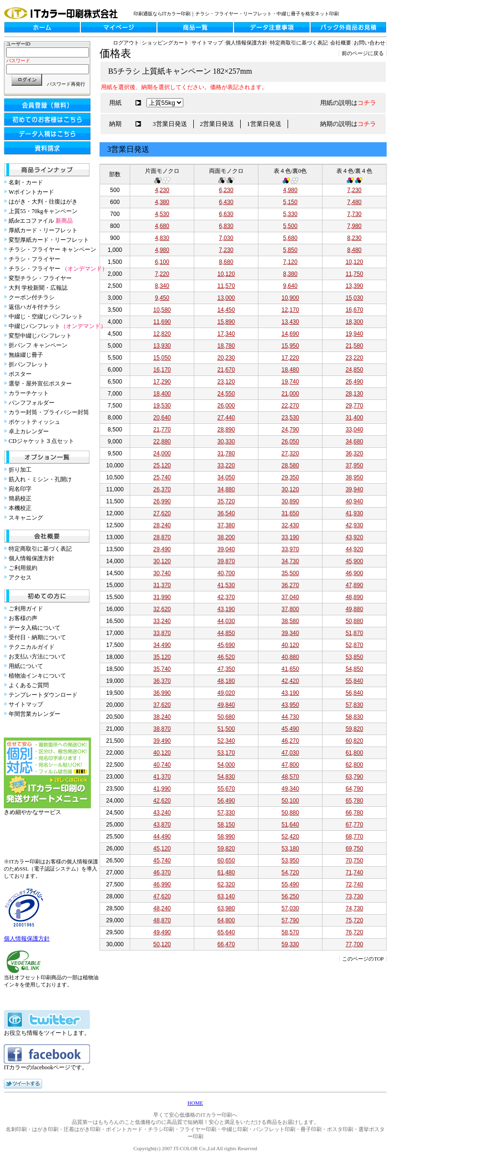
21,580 (354, 345)
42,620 (162, 800)
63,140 (226, 896)
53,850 (354, 657)
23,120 (226, 381)
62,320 (226, 884)
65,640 (226, 932)
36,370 (162, 681)
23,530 (290, 417)
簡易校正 (20, 498)
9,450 (162, 297)
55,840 (354, 681)
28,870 (162, 537)
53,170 (226, 752)
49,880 (354, 609)
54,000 (226, 764)
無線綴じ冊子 (26, 354)
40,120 (290, 645)
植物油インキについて (37, 675)
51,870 (354, 633)
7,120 (290, 262)
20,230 (226, 357)
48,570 (290, 776)
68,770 (354, 836)
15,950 (290, 345)
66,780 (354, 812)
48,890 (354, 597)
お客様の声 (23, 618)
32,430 (290, 525)
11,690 (162, 321)
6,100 (162, 262)
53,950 (290, 860)
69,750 (354, 848)
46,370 (162, 872)
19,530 (162, 405)
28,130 (354, 393)
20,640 (162, 417)
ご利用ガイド (26, 608)
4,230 (162, 190)
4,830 (162, 238)
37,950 (354, 465)
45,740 (162, 860)
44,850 (226, 633)
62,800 (354, 764)
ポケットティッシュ (34, 422)
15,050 (162, 357)
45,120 (162, 848)
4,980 (290, 190)
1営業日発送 (264, 123)
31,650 (290, 513)
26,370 (162, 489)
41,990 (162, 788)
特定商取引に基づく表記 (40, 548)
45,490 (290, 728)
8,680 (226, 262)
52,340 (226, 740)
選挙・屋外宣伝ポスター (40, 383)
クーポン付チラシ (32, 297)
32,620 (162, 609)
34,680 (354, 441)
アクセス (20, 577)
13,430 (290, 321)
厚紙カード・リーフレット (43, 230)
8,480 (354, 250)
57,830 (354, 705)
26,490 (354, 381)
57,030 (290, 908)
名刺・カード (26, 182)
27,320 (290, 453)
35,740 (162, 669)
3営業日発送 (170, 123)
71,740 (354, 872)
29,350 (290, 477)
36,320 (354, 453)
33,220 (226, 465)
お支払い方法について (37, 656)
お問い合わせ (369, 42)
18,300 (354, 321)
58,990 (226, 836)
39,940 (354, 489)
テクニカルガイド (32, 647)
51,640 (290, 824)
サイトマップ (26, 704)
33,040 (354, 429)
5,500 (290, 226)
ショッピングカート (165, 42)
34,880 (226, 489)
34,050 (226, 477)
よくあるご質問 (29, 685)
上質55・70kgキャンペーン (43, 211)
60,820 (354, 740)
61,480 (226, 872)
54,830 (226, 776)
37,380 (226, 525)
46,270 (290, 740)
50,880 (354, 621)
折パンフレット (29, 364)
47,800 (290, 764)
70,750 (354, 860)
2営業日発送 (217, 123)
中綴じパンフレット (57, 326)
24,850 (354, 369)
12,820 (162, 333)
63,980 (226, 908)
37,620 (162, 705)
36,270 (290, 585)
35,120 (162, 657)
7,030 (226, 238)
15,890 (226, 321)
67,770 (354, 824)
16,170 (162, 369)
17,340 (226, 333)
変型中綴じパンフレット (40, 335)
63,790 (354, 776)
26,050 (290, 441)
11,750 (354, 274)
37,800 (290, 609)
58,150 (226, 824)
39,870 (226, 561)
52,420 (290, 836)
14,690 (290, 333)
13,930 (162, 345)
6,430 (226, 202)
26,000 (226, 405)
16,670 (354, 309)
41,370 (162, 776)
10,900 (290, 297)
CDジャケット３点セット (41, 441)
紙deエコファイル (41, 220)
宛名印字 (20, 489)
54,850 (354, 669)
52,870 (354, 645)
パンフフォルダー (32, 402)
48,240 (162, 908)
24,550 (226, 393)
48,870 (162, 920)
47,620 (162, 896)
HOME (195, 1103)
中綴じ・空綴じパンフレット (46, 316)
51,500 (226, 728)
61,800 (354, 752)
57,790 (290, 920)
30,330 (226, 441)
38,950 (354, 477)
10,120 (354, 262)
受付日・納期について (37, 637)
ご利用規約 (23, 568)
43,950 (290, 705)
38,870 (162, 728)
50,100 (290, 800)
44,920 (354, 549)
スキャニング (26, 517)
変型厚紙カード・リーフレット (49, 240)
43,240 (162, 812)
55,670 (226, 788)
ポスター (20, 374)
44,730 (290, 716)
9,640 (290, 286)
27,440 (226, 417)
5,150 (290, 202)
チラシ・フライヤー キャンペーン (52, 249)
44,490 (162, 836)
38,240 (162, 716)
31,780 (226, 453)
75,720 (354, 920)
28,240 (162, 525)
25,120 (162, 465)
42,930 (354, 525)
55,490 (290, 884)
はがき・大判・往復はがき (43, 201)
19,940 (354, 333)
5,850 (290, 250)
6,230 (226, 190)
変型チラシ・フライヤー (40, 278)
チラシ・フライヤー (34, 259)
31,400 (354, 417)
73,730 (354, 896)
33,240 (162, 621)
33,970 (290, 549)
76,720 (354, 932)
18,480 (290, 369)
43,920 (354, 537)
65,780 (354, 800)
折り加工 (20, 469)
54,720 (290, 872)
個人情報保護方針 (32, 558)
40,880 (290, 657)
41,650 (290, 669)
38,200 (226, 537)
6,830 (226, 226)
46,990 (162, 884)
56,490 (226, 800)
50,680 (226, 716)
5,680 (290, 238)
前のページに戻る (363, 53)
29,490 (162, 549)
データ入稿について (34, 627)
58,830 (354, 716)
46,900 (354, 573)
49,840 (226, 705)
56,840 (354, 693)
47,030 (290, 752)
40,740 (162, 764)
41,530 (226, 585)
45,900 (354, 561)
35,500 (290, 573)
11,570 (226, 286)
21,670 (226, 369)
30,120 (290, 489)
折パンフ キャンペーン (38, 345)
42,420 (290, 681)
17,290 (162, 381)
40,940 (354, 501)
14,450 (226, 309)
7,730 (354, 214)
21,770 (162, 429)
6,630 (226, 214)
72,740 (354, 884)
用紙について (26, 666)
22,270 (290, 405)
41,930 (354, 513)
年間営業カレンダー (34, 714)
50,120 (162, 944)
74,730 (354, 908)
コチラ (366, 102)
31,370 (162, 585)
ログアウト (126, 42)
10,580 (162, 309)
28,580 (290, 465)
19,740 (290, 381)
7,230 (354, 190)
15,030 (354, 297)
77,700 (354, 944)
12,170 (290, 309)
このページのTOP (363, 959)
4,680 (162, 226)
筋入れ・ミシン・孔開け (40, 479)
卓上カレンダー (29, 431)
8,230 (354, 238)
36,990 (162, 693)
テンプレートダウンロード (43, 694)
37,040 (290, 597)
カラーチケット (29, 393)
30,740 (162, 573)
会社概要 (340, 42)
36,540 (226, 513)
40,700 (226, 573)
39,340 (290, 633)
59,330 (290, 944)
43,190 (226, 609)
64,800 (226, 920)
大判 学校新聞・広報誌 (38, 287)
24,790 (290, 429)
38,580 (290, 621)
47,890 (354, 585)
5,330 (290, 214)
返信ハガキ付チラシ (34, 307)
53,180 (290, 848)
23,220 (354, 357)
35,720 (226, 501)
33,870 (162, 633)
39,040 (226, 549)
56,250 (290, 896)
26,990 (162, 501)
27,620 (162, 513)
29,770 (354, 405)
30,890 (290, 501)
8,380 (290, 274)
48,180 (226, 681)
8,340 (162, 286)
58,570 (290, 932)
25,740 (162, 477)
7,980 (354, 226)
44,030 (226, 621)
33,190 (290, 537)
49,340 (290, 788)
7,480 (354, 202)
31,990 (162, 597)
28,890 (226, 429)
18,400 (162, 393)
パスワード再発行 (66, 84)
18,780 (226, 345)
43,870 (162, 824)
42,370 (226, 597)
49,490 (162, 932)
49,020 (226, 693)
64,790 (354, 788)
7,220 (162, 274)
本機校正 (20, 508)
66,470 (226, 944)
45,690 (226, 645)
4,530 (162, 214)
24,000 (162, 453)
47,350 (226, 669)
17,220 (290, 357)
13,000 (226, 297)
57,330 (226, 812)
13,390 (354, 286)
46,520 (226, 657)
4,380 (162, 202)
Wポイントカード (31, 192)
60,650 (226, 860)
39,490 (162, 740)
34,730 (290, 561)
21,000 (290, 393)
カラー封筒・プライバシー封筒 (49, 412)
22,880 (162, 441)
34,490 (162, 645)
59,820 (354, 728)
